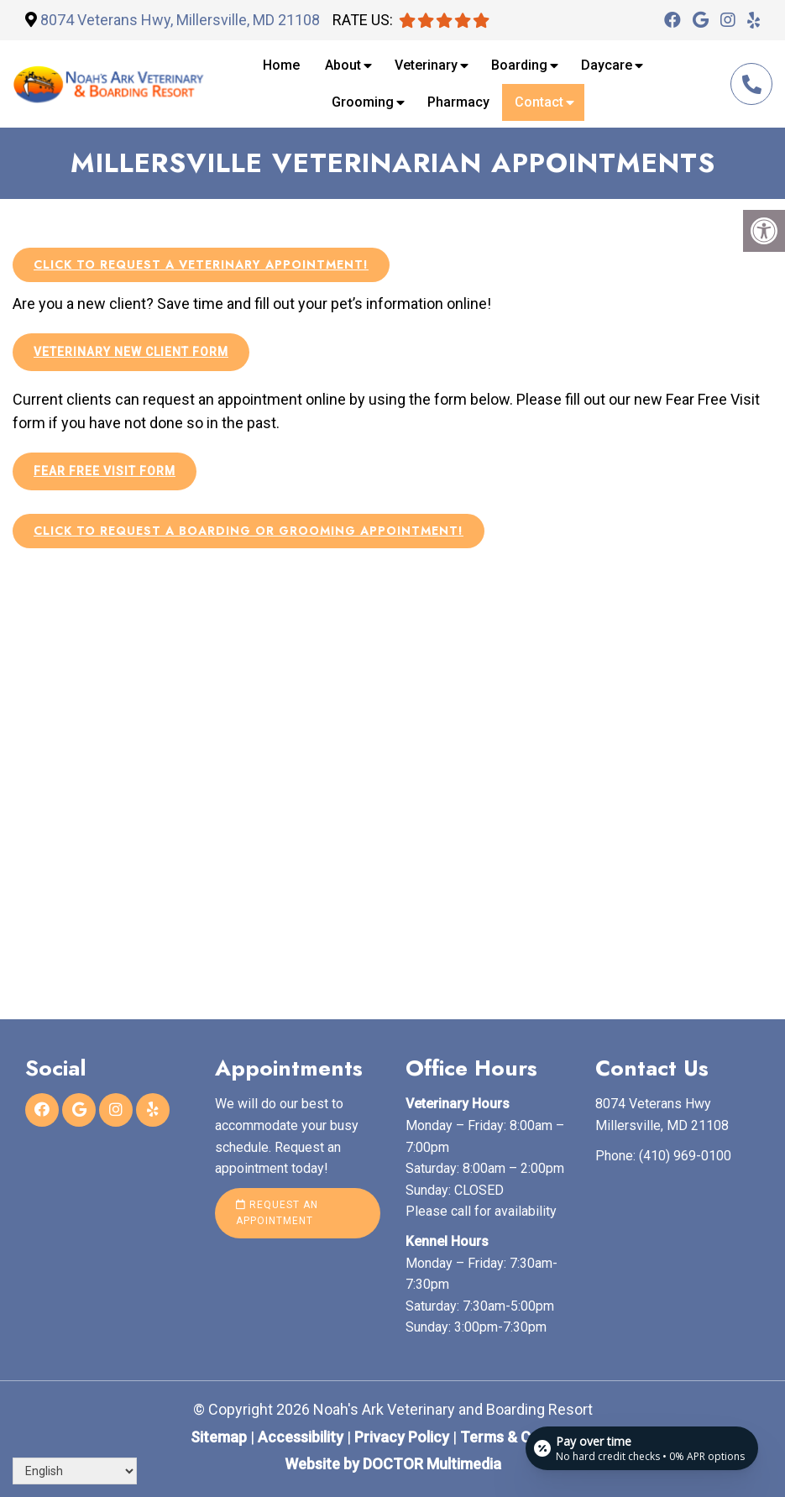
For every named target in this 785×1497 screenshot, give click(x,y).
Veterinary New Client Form (131, 352)
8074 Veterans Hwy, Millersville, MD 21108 (180, 20)
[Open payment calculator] (642, 1448)
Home (281, 65)
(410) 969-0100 (751, 84)
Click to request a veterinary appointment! (201, 264)
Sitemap (219, 1437)
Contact (539, 102)
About (343, 65)
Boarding (519, 65)
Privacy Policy (403, 1437)
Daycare (606, 65)
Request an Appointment (277, 1213)
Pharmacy (458, 102)
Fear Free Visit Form (104, 471)
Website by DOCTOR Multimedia (393, 1464)
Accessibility (300, 1437)
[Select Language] (75, 1471)
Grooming (363, 102)
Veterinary (426, 65)
